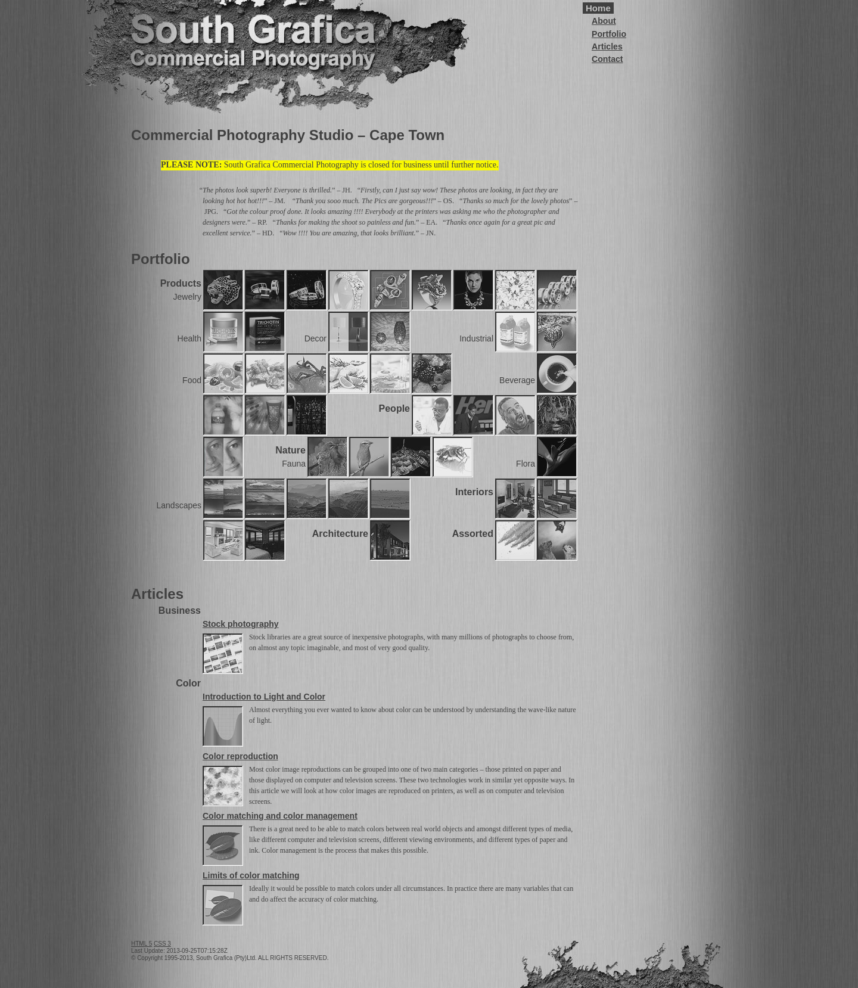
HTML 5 (141, 943)
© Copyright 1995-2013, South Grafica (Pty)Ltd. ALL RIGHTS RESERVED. (229, 958)
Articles (607, 46)
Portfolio (609, 34)
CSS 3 (162, 943)
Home (598, 8)
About (604, 21)
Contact (607, 59)
